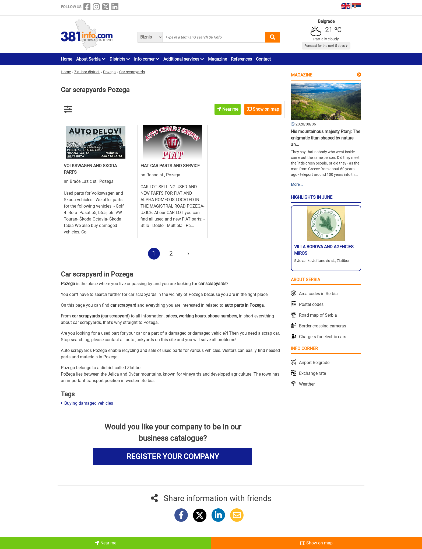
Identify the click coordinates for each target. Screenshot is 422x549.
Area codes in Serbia (318, 293)
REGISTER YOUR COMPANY (172, 456)
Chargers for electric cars (322, 336)
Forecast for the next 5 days (326, 46)
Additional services (183, 59)
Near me (105, 542)
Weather (307, 384)
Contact (263, 59)
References (241, 59)
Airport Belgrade (314, 362)
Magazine (217, 59)
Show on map (316, 542)
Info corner (146, 59)
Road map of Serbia (318, 315)
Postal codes (311, 304)
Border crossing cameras (322, 325)
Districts (120, 59)
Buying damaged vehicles (87, 403)
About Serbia (90, 59)
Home (66, 59)
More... (297, 184)
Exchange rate (312, 373)
